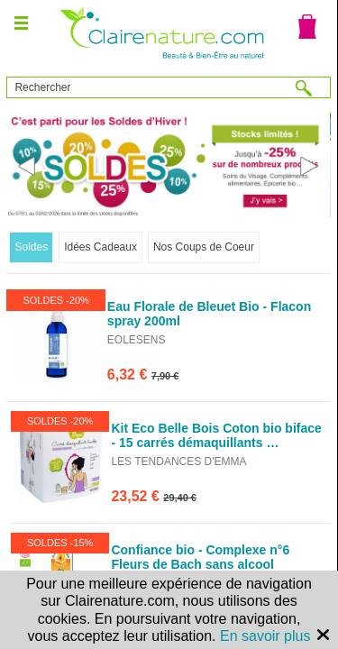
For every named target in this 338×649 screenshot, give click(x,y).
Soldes (31, 247)
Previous (27, 166)
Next (309, 166)
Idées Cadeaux (100, 247)
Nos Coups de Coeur (203, 247)
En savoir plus (265, 636)
